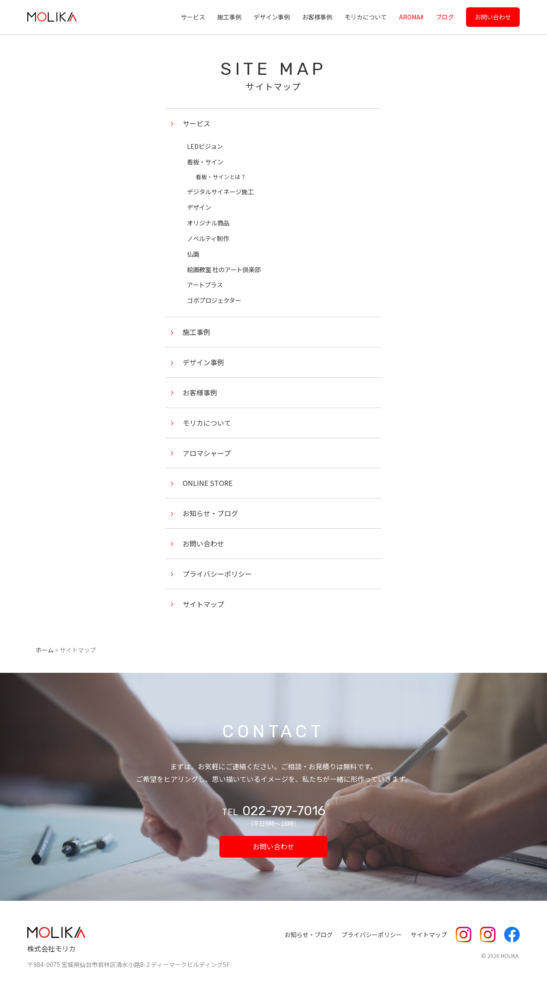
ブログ (445, 17)
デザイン (199, 207)
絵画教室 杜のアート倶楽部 (224, 269)
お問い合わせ (493, 17)
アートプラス (205, 284)
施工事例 (229, 17)
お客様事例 (317, 17)
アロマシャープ (207, 453)
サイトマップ (203, 604)
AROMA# (411, 17)
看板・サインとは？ (221, 177)
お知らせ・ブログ (210, 513)
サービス (193, 17)
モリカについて (365, 17)
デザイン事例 (272, 17)
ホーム (44, 650)
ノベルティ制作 (208, 238)
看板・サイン (205, 161)
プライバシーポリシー (217, 574)
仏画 (193, 253)
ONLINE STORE (207, 483)
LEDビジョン (205, 146)
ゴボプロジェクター (214, 300)
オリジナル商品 (208, 222)
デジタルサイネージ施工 (220, 191)
